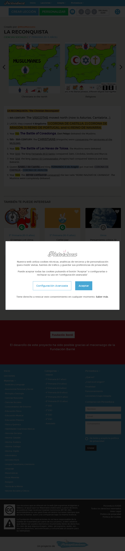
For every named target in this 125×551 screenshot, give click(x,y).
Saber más (102, 296)
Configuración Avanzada (52, 285)
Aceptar (84, 285)
